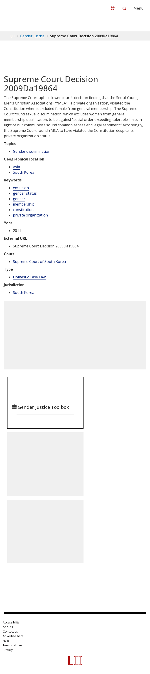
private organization (30, 215)
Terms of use (12, 645)
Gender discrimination (31, 151)
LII (12, 35)
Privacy (8, 650)
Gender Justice (32, 35)
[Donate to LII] (112, 8)
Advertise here (13, 636)
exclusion (21, 187)
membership (23, 204)
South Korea (23, 172)
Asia (16, 166)
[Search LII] (124, 8)
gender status (25, 193)
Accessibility (11, 622)
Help (6, 640)
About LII (9, 627)
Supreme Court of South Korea (39, 261)
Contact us (10, 631)
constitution (23, 209)
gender (19, 198)
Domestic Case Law (29, 277)
